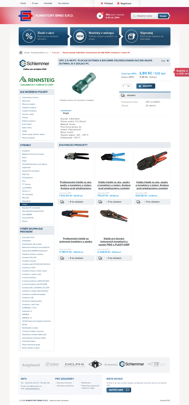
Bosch (24, 158)
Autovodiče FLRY (28, 237)
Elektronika (26, 101)
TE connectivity (27, 194)
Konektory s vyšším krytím (31, 274)
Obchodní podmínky (65, 386)
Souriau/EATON (27, 218)
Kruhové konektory (29, 278)
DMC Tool (25, 174)
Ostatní (24, 204)
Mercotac (25, 198)
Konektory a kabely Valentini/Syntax (35, 291)
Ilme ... (24, 181)
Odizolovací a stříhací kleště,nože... (35, 335)
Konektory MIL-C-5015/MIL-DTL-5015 (36, 288)
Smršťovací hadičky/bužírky (32, 301)
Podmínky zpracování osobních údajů (90, 387)
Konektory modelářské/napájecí (33, 294)
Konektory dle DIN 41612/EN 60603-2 (36, 264)
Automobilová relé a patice (32, 244)
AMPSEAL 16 (27, 318)
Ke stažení (64, 3)
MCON (24, 325)
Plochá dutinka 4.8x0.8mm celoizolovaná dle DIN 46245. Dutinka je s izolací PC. (96, 53)
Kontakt (48, 3)
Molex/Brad (26, 201)
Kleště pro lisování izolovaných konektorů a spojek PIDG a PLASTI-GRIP (114, 241)
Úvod (23, 3)
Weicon (25, 221)
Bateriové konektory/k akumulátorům (36, 247)
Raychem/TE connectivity (31, 208)
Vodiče (24, 131)
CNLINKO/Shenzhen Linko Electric (34, 164)
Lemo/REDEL (27, 188)
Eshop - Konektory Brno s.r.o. (36, 53)
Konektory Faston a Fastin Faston (34, 271)
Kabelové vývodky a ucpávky (32, 254)
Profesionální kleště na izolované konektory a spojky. (75, 240)
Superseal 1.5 (27, 311)
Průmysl (25, 118)
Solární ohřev (27, 128)
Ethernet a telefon (28, 104)
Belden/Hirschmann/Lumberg (33, 154)
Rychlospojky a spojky (30, 328)
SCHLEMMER (27, 215)
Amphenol (26, 151)
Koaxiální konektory (29, 111)
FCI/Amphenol (27, 178)
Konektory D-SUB (28, 268)
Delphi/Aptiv (26, 168)
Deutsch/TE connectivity (30, 171)
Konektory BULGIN (29, 258)
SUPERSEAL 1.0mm (29, 308)
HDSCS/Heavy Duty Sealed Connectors (36, 321)
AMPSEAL (25, 314)
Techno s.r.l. (26, 191)
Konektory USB (27, 298)
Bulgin (24, 161)
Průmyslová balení (28, 341)
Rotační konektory (28, 121)
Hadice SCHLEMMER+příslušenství (34, 251)
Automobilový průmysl (30, 98)
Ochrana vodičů (28, 114)
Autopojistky (26, 241)
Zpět (163, 60)
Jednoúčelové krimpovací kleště (33, 338)
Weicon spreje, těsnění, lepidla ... (34, 134)
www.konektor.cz (32, 388)
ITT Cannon (26, 184)
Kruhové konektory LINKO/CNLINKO (35, 281)
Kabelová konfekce (29, 108)
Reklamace (86, 383)
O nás (35, 3)
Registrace (126, 3)
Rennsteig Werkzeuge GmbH (33, 211)
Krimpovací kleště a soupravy (33, 331)
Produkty (55, 53)
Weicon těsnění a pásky (31, 348)
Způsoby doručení (64, 383)
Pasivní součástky (28, 138)
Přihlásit (108, 3)
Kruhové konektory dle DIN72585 (34, 284)
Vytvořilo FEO (165, 401)
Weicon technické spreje (31, 345)
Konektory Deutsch (29, 261)
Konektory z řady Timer (30, 305)
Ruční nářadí (26, 124)
